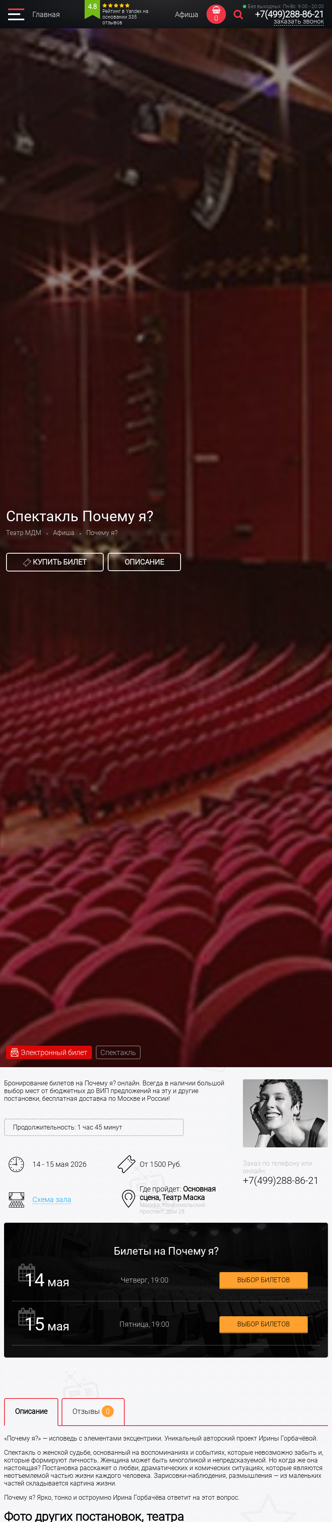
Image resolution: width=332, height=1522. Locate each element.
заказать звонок (299, 21)
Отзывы (93, 1411)
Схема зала (51, 1199)
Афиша (186, 14)
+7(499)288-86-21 (289, 14)
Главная (46, 14)
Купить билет (55, 562)
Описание (144, 562)
